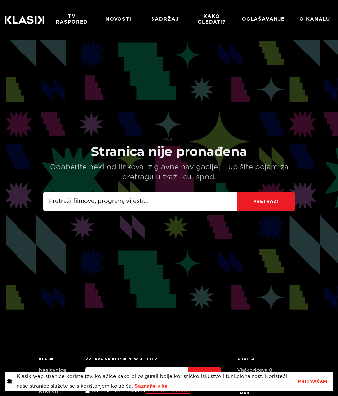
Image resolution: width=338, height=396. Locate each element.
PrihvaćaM (312, 381)
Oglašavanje (263, 19)
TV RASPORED (72, 19)
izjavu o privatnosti (168, 391)
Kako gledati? (211, 19)
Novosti (118, 19)
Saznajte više (151, 386)
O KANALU (314, 19)
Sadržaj (165, 19)
